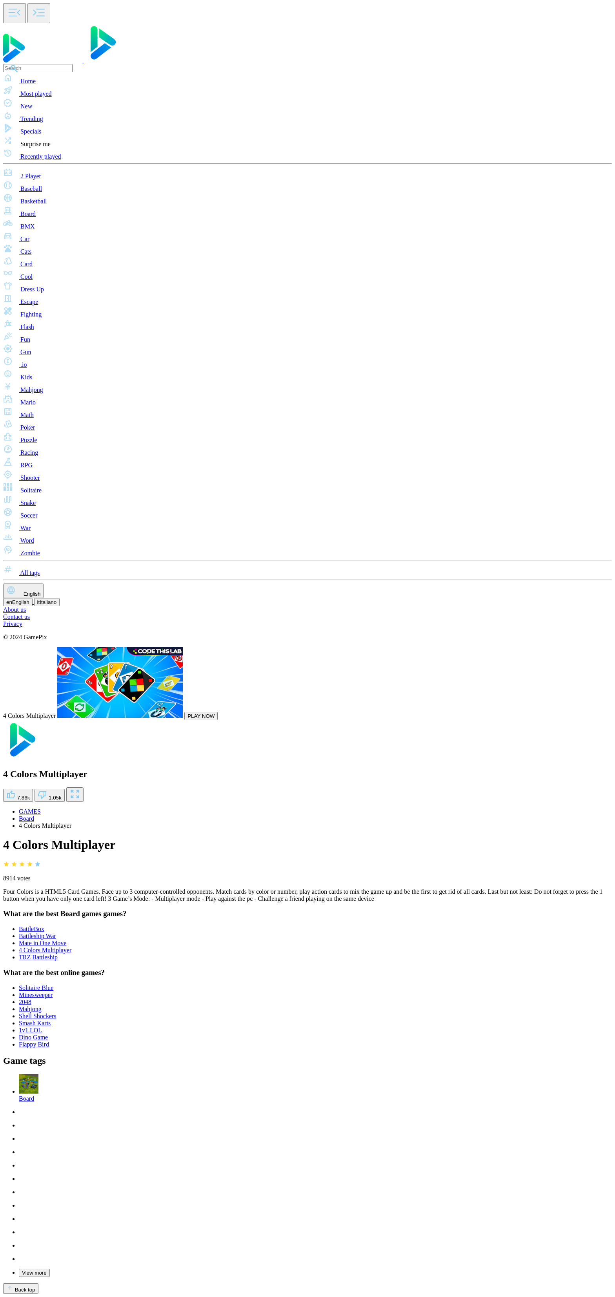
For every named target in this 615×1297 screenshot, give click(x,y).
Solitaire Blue (36, 987)
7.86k (18, 795)
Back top (20, 1288)
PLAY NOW (201, 716)
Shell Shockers (37, 1016)
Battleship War (37, 936)
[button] (307, 78)
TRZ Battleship (38, 957)
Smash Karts (35, 1023)
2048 (25, 1002)
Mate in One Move (42, 943)
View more (34, 1273)
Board (26, 818)
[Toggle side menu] (14, 13)
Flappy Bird (34, 1044)
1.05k (49, 795)
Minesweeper (36, 995)
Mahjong (30, 1009)
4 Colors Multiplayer (45, 950)
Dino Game (33, 1037)
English (23, 591)
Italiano (47, 602)
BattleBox (31, 929)
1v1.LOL (30, 1030)
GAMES (30, 811)
